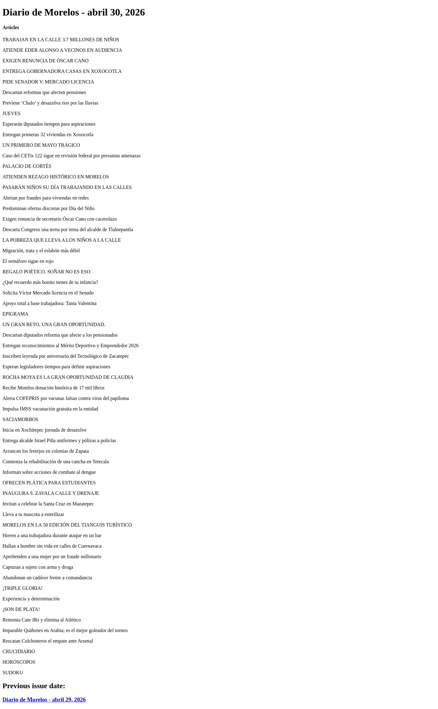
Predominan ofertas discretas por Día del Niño (48, 208)
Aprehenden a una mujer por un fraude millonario (52, 556)
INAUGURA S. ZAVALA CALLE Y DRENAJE (50, 493)
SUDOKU (12, 672)
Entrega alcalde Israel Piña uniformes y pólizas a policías (59, 440)
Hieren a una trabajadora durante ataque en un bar (52, 535)
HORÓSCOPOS (18, 662)
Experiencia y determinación (31, 598)
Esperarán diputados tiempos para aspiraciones (48, 124)
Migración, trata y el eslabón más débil (41, 250)
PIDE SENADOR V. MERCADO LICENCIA (48, 81)
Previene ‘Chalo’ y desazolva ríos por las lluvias (50, 102)
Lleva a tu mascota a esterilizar (33, 514)
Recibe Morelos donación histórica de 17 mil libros (53, 387)
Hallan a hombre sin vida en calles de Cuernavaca (52, 546)
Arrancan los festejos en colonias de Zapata (45, 451)
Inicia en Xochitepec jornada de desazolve (44, 430)
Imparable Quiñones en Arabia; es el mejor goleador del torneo (65, 630)
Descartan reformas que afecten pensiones (44, 92)
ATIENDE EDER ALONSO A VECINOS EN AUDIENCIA (62, 50)
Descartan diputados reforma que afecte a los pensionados (60, 335)
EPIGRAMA (15, 313)
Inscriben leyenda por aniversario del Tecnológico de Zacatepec (65, 356)
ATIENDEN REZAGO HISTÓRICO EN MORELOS (55, 176)
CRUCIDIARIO (18, 651)
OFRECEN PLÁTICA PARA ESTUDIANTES (49, 482)
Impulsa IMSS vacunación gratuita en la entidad (50, 408)
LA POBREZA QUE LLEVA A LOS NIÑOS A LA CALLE (61, 240)
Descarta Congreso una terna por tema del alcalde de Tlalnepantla (67, 229)
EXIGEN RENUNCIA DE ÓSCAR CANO (45, 60)
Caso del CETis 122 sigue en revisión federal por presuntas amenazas (71, 155)
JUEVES (11, 113)
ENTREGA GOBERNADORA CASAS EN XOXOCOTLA (62, 71)
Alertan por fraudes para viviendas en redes (45, 197)
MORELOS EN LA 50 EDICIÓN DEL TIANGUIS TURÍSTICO (67, 524)
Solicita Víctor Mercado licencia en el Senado (48, 292)
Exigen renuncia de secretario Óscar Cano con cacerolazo (59, 219)
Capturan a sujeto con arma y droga (37, 567)
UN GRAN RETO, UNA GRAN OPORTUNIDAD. (54, 324)
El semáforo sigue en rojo (27, 261)
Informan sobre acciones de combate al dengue (49, 472)
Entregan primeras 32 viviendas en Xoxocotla (47, 134)
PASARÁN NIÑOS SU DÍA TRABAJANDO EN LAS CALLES (67, 187)
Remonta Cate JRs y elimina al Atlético (41, 619)
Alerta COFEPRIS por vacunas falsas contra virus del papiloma (65, 398)
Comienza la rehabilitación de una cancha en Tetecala (55, 461)
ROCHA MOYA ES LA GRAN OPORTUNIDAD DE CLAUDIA (67, 377)
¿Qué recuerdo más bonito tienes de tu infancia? (50, 282)
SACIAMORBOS (20, 419)
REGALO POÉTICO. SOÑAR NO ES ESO (46, 271)
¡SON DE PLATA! (21, 609)
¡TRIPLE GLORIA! (22, 588)
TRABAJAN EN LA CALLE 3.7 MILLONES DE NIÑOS (60, 39)
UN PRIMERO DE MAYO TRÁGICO (41, 145)
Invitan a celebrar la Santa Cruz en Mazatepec (48, 503)
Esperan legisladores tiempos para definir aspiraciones (56, 366)
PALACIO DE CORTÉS (27, 166)
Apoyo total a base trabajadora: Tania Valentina (49, 303)
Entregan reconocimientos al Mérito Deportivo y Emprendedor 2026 (70, 345)
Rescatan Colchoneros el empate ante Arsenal (47, 641)
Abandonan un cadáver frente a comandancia (47, 577)
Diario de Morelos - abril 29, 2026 (44, 699)
